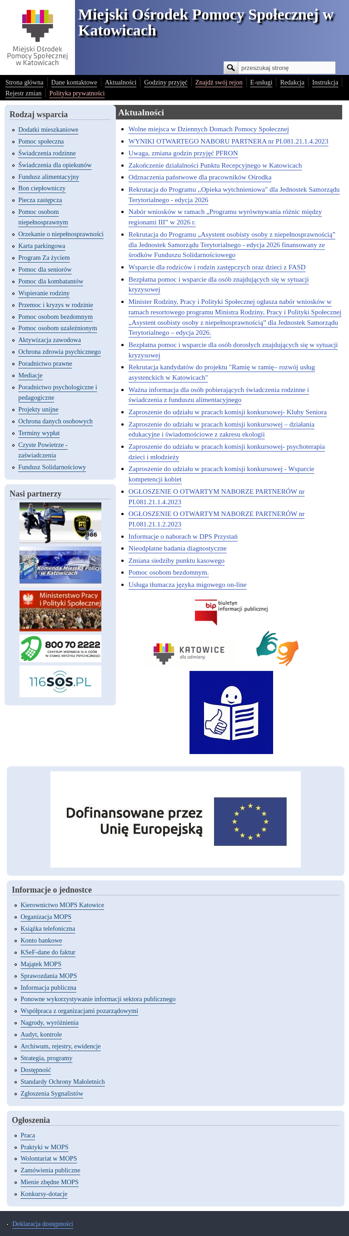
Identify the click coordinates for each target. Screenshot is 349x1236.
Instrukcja (325, 82)
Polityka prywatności (77, 93)
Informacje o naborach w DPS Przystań (183, 536)
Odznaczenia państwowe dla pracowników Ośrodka (200, 177)
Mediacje (30, 375)
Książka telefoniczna (47, 928)
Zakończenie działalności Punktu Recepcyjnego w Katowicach (215, 165)
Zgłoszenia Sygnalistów (51, 1093)
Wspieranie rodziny (44, 293)
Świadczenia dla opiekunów (54, 165)
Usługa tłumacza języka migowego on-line (188, 584)
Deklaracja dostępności (42, 1223)
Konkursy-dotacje (43, 1193)
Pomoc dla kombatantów (50, 281)
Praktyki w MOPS (44, 1147)
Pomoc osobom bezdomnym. (169, 572)
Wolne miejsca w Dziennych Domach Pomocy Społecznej (209, 129)
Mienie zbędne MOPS (49, 1182)
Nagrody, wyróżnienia (49, 1022)
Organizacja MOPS (45, 916)
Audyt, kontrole (41, 1034)
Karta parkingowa (41, 245)
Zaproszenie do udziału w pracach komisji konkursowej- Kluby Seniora (228, 412)
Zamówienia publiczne (50, 1170)
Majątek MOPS (40, 964)
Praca (27, 1135)
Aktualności (121, 82)
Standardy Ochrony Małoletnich (62, 1081)
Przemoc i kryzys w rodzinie (55, 304)
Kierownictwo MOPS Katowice (62, 904)
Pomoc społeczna (41, 141)
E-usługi (261, 82)
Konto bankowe (41, 940)
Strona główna (24, 82)
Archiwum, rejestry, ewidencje (60, 1046)
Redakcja (292, 82)
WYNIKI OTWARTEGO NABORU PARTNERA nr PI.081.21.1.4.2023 (229, 141)
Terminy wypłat (39, 433)
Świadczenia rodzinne (47, 153)
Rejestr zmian (23, 93)
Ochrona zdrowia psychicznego (59, 351)
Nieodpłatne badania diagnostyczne (178, 548)
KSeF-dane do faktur (47, 952)
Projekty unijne (38, 409)
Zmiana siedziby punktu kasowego (176, 560)
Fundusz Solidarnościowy (52, 467)
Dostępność (35, 1069)
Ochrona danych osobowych (55, 421)
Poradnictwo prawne (45, 363)
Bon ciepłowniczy (41, 188)
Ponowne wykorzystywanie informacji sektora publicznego (97, 999)
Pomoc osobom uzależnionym (57, 328)
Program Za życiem (44, 257)
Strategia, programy (46, 1058)
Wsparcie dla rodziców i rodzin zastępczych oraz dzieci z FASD (217, 267)
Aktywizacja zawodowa (49, 339)
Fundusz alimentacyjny (48, 176)
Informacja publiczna (48, 987)
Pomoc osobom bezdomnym (55, 316)
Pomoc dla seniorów (45, 269)
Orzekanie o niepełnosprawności (61, 234)
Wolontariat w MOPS (48, 1158)
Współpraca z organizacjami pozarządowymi (79, 1010)
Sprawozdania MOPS (48, 975)
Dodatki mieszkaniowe (48, 129)
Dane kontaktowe (74, 82)
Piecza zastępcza (40, 200)
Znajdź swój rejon (219, 82)
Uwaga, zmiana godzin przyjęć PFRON (183, 153)
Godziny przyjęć (166, 82)
